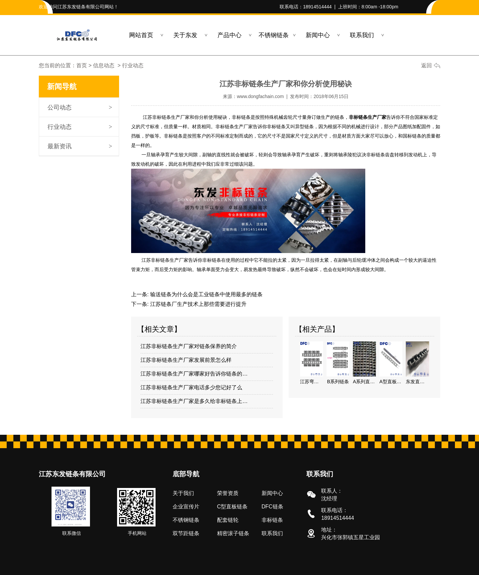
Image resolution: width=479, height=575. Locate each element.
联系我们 (362, 35)
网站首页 (141, 35)
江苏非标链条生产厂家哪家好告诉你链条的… (194, 374)
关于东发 (185, 35)
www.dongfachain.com (260, 96)
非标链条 (272, 520)
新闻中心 (318, 35)
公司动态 (59, 107)
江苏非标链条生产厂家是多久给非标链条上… (194, 401)
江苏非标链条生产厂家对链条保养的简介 (188, 346)
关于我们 (183, 493)
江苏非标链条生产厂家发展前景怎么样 (185, 360)
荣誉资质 (227, 493)
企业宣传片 (186, 506)
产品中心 (229, 35)
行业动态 (59, 127)
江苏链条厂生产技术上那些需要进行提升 (197, 304)
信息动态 (103, 65)
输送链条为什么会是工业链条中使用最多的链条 (205, 294)
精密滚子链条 (233, 533)
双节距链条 (186, 533)
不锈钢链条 (274, 35)
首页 (81, 65)
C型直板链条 (232, 506)
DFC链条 (272, 506)
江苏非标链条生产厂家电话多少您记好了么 (191, 387)
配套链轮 (227, 520)
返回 (426, 65)
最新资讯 (59, 146)
